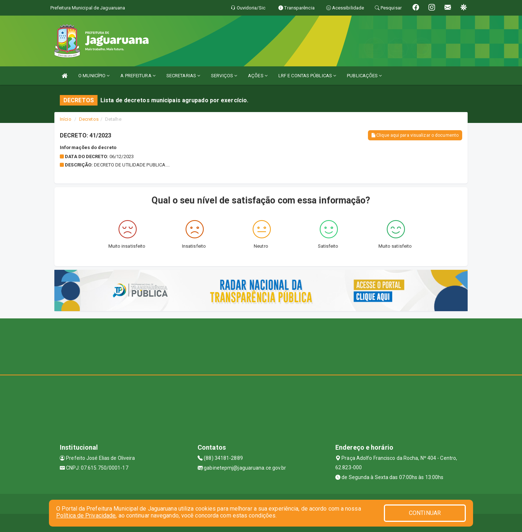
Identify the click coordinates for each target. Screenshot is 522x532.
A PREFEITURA (137, 75)
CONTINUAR (425, 513)
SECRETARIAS (183, 75)
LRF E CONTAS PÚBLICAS (307, 75)
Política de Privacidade (86, 515)
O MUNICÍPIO (93, 75)
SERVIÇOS (224, 75)
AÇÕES (258, 75)
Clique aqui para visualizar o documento (415, 135)
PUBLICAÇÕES (364, 75)
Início (65, 119)
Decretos (89, 119)
